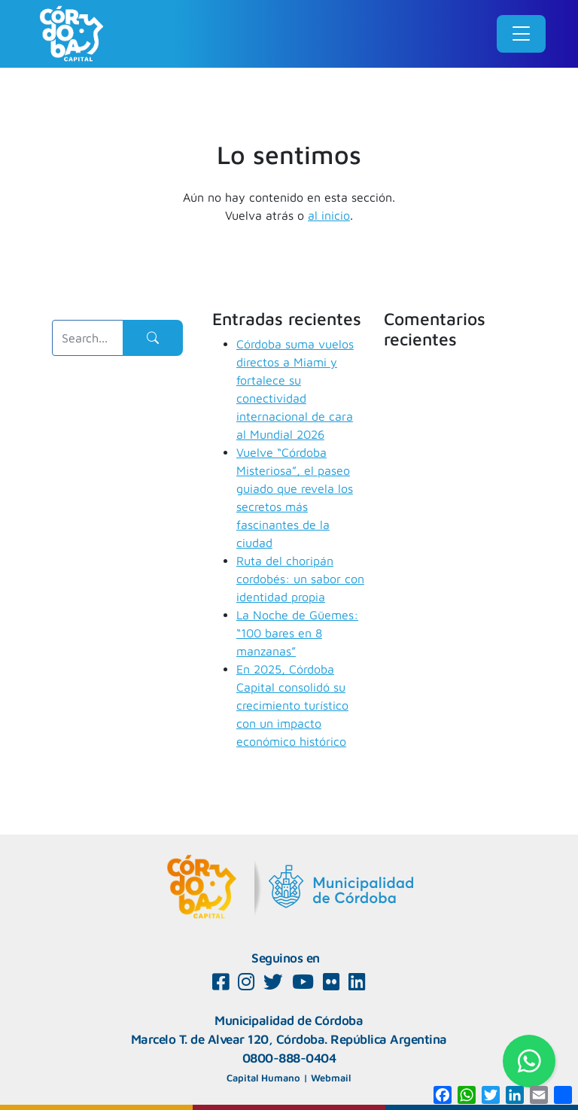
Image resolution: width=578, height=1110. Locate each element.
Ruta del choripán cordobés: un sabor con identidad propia (300, 579)
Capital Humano (263, 1078)
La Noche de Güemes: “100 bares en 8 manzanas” (297, 633)
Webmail (331, 1078)
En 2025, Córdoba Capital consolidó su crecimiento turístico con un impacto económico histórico (292, 705)
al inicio (329, 215)
